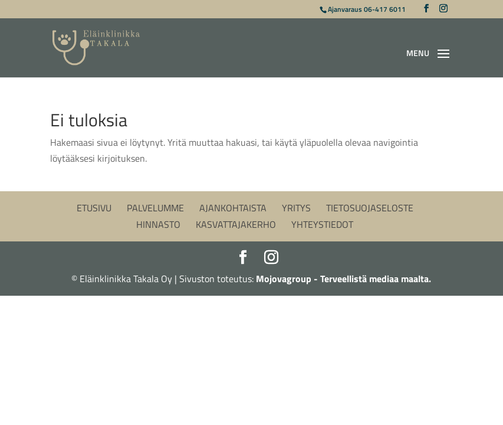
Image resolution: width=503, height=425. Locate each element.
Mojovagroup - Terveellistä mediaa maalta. (343, 279)
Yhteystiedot (322, 224)
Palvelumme (155, 208)
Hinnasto (158, 224)
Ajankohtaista (233, 208)
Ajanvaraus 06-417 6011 (367, 9)
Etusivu (94, 208)
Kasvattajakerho (236, 224)
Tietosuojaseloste (369, 208)
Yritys (296, 208)
